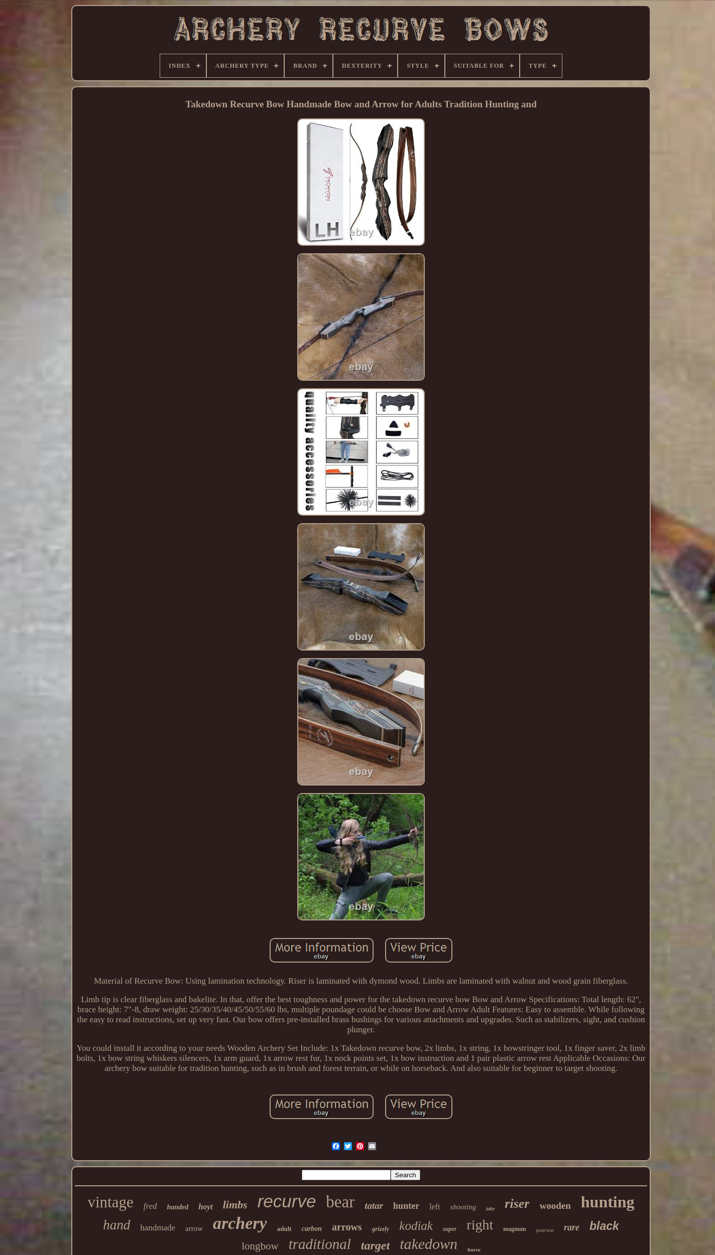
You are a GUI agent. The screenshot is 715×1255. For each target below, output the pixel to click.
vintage (110, 1202)
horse (474, 1249)
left (434, 1206)
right (479, 1224)
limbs (235, 1204)
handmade (157, 1227)
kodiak (416, 1225)
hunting (608, 1202)
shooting (463, 1207)
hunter (406, 1206)
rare (571, 1227)
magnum (514, 1228)
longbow (260, 1246)
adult (284, 1228)
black (604, 1225)
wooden (554, 1205)
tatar (374, 1205)
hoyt (205, 1206)
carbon (312, 1228)
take (490, 1208)
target (375, 1245)
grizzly (381, 1228)
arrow (194, 1228)
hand (116, 1224)
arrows (347, 1226)
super (449, 1228)
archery (240, 1223)
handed (177, 1207)
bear (340, 1202)
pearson (545, 1230)
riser (517, 1203)
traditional (320, 1244)
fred (150, 1206)
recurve (287, 1201)
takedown (428, 1243)
